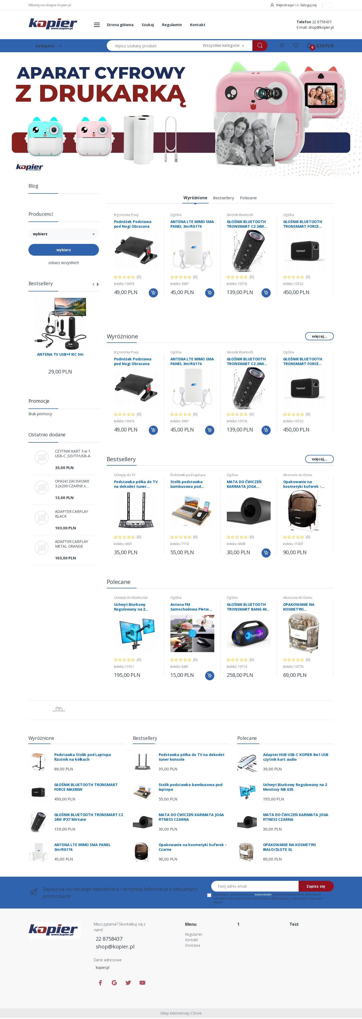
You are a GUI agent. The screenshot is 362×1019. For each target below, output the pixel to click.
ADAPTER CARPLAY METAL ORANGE (71, 544)
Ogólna (175, 216)
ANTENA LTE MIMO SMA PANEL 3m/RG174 (192, 225)
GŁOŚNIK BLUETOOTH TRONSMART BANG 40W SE (248, 608)
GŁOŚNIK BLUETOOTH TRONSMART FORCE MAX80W (302, 225)
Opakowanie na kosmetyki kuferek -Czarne (302, 485)
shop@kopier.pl (321, 27)
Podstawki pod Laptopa (187, 476)
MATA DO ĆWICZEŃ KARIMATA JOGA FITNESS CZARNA (244, 485)
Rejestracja (282, 5)
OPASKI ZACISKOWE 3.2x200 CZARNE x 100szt (72, 483)
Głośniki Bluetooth (240, 216)
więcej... (319, 337)
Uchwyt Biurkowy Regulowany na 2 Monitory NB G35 (130, 608)
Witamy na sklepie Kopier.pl (49, 5)
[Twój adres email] (255, 887)
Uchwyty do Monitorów (130, 598)
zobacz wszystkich (63, 262)
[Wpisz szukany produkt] (151, 45)
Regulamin (172, 24)
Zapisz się (315, 887)
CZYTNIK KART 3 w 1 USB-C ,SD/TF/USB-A (72, 453)
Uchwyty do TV (124, 476)
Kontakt (197, 24)
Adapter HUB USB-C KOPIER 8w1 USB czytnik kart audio (295, 758)
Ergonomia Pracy (126, 216)
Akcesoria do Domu (297, 476)
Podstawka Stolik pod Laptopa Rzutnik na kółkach (82, 758)
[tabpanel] (181, 114)
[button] (223, 45)
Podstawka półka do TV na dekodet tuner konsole (136, 485)
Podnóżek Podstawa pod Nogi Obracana (133, 225)
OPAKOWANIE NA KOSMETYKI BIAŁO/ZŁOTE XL (298, 608)
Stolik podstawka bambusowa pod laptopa (186, 485)
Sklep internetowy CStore (181, 1014)
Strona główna (120, 24)
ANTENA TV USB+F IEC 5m (60, 354)
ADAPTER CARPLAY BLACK (71, 514)
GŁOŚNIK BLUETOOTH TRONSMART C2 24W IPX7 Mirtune (246, 225)
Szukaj (148, 24)
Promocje (39, 401)
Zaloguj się (308, 5)
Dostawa (192, 946)
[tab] (192, 198)
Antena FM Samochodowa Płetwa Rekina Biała (190, 608)
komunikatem (263, 895)
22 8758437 (322, 21)
